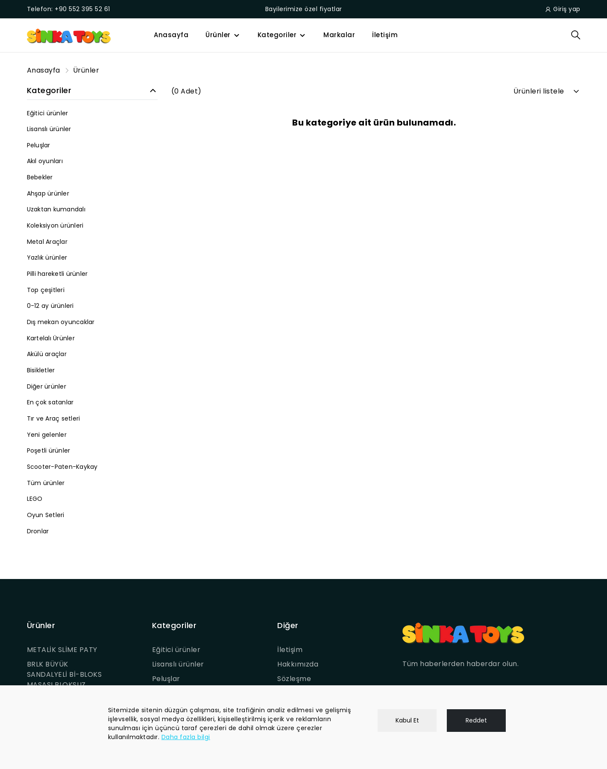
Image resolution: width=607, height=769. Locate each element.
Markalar (339, 34)
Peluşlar (166, 679)
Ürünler (218, 34)
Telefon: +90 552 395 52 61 (68, 9)
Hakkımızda (297, 664)
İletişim (385, 34)
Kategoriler (277, 34)
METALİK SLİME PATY (62, 650)
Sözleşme (294, 679)
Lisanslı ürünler (178, 664)
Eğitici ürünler (176, 650)
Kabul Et (407, 720)
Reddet (476, 720)
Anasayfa (171, 34)
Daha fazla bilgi (185, 737)
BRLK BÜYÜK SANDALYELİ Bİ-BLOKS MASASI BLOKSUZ (64, 674)
